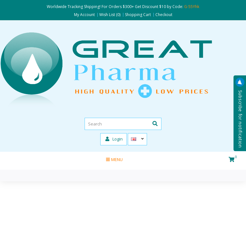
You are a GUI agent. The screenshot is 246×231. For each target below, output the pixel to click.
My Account (84, 15)
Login (114, 139)
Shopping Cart (138, 15)
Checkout (163, 15)
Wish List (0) (109, 15)
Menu (114, 159)
